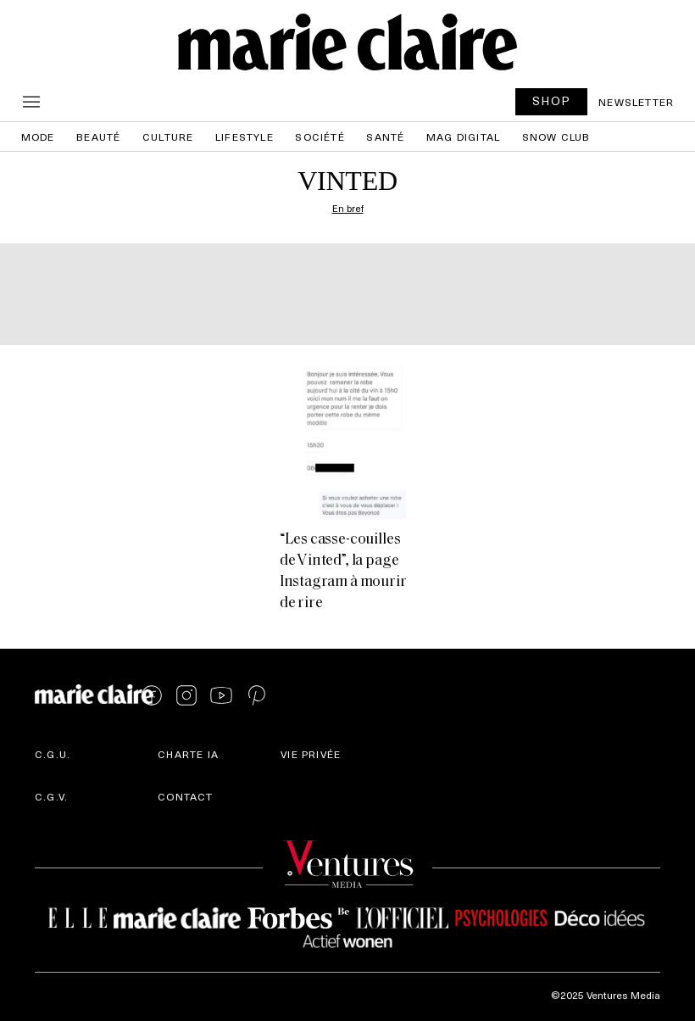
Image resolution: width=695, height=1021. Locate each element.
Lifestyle (244, 136)
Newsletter (636, 101)
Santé (385, 136)
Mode (38, 136)
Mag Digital (463, 136)
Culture (167, 136)
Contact (185, 796)
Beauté (98, 136)
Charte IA (188, 754)
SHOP (551, 100)
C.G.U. (52, 754)
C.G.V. (51, 796)
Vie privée (311, 754)
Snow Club (556, 136)
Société (319, 136)
